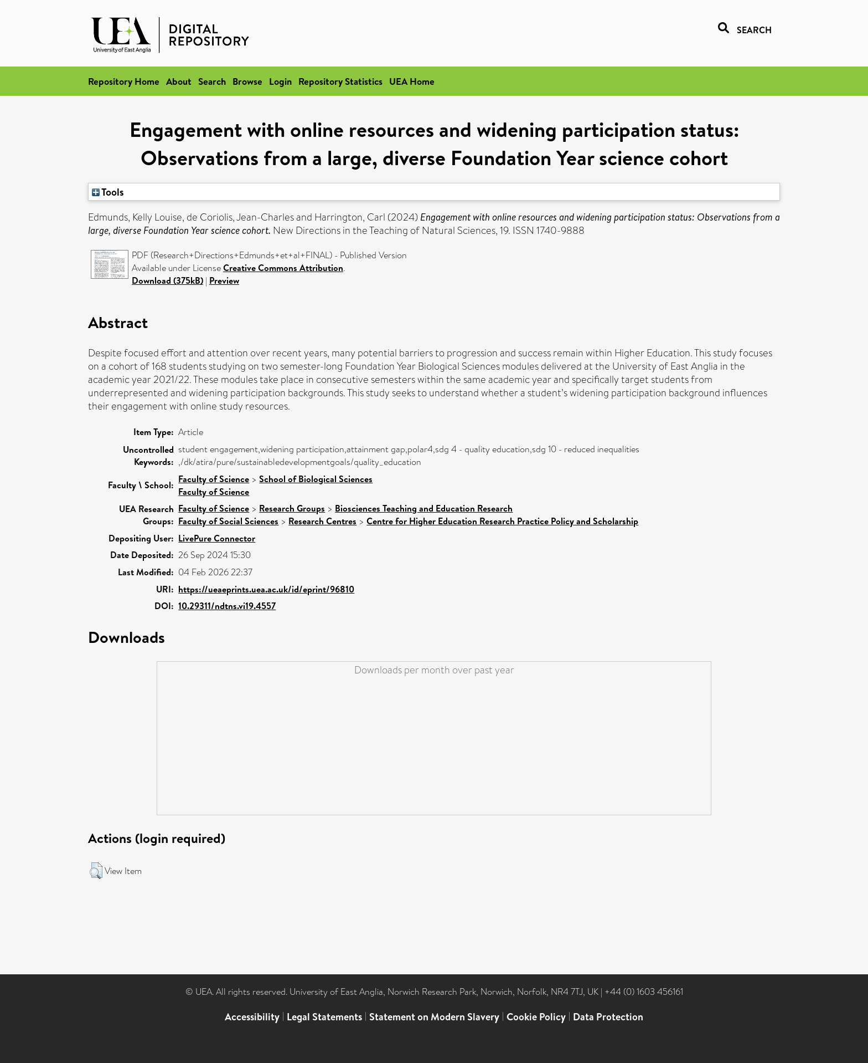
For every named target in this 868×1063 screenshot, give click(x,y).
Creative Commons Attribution (283, 268)
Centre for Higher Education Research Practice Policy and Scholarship (502, 521)
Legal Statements (324, 1017)
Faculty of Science (213, 479)
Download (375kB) (167, 280)
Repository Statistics (340, 81)
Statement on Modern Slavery (434, 1017)
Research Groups (292, 508)
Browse (247, 81)
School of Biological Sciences (316, 479)
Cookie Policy (536, 1017)
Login (280, 81)
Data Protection (608, 1017)
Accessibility (252, 1017)
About (179, 81)
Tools (108, 192)
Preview (224, 280)
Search (212, 81)
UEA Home (412, 81)
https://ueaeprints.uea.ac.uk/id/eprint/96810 (266, 589)
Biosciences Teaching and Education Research (424, 508)
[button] (96, 870)
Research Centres (322, 521)
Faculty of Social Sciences (228, 521)
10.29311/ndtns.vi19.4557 (227, 606)
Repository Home (123, 81)
